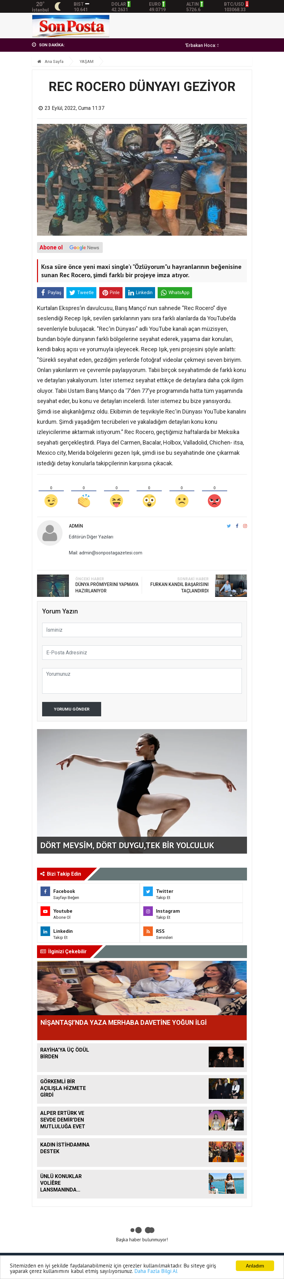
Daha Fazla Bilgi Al (156, 1271)
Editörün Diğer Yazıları (91, 536)
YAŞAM (86, 61)
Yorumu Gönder (71, 709)
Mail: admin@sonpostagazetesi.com (105, 552)
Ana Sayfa (50, 61)
